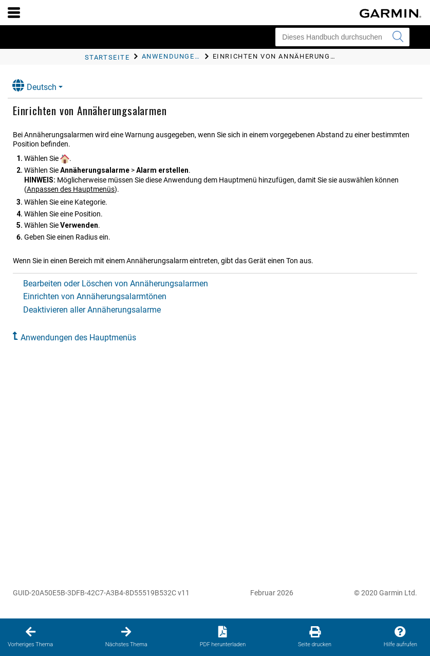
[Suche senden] (397, 37)
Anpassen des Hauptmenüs (71, 189)
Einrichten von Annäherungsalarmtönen (94, 296)
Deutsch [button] (34, 85)
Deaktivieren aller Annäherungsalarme (92, 310)
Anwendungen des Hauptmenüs (78, 337)
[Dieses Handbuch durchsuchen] (342, 37)
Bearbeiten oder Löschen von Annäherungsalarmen (115, 283)
